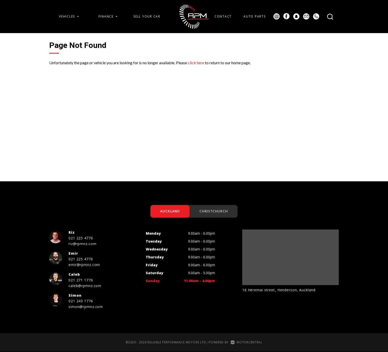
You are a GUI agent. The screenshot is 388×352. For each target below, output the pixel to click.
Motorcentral (246, 342)
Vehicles (69, 16)
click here (196, 62)
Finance (107, 16)
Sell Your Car (146, 16)
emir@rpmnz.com (84, 265)
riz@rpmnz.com (82, 244)
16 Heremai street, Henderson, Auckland (278, 290)
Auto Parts (254, 16)
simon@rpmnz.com (86, 307)
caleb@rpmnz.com (85, 286)
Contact (223, 16)
